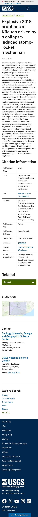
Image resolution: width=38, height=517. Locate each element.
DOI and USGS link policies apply (14, 443)
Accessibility (6, 422)
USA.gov (5, 452)
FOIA (3, 426)
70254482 (22, 243)
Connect (7, 282)
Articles (20, 15)
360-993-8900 (14, 372)
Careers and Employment (11, 461)
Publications (7, 15)
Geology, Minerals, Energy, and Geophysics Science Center (17, 336)
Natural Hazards (8, 399)
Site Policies (6, 430)
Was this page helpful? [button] (19, 515)
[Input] (23, 9)
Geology (5, 395)
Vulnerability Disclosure (11, 457)
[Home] (7, 10)
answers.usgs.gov (8, 510)
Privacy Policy (7, 435)
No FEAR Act (6, 448)
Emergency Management (11, 470)
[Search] (28, 9)
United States (7, 402)
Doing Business (7, 465)
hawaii (4, 406)
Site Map (5, 439)
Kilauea (5, 409)
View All (6, 413)
